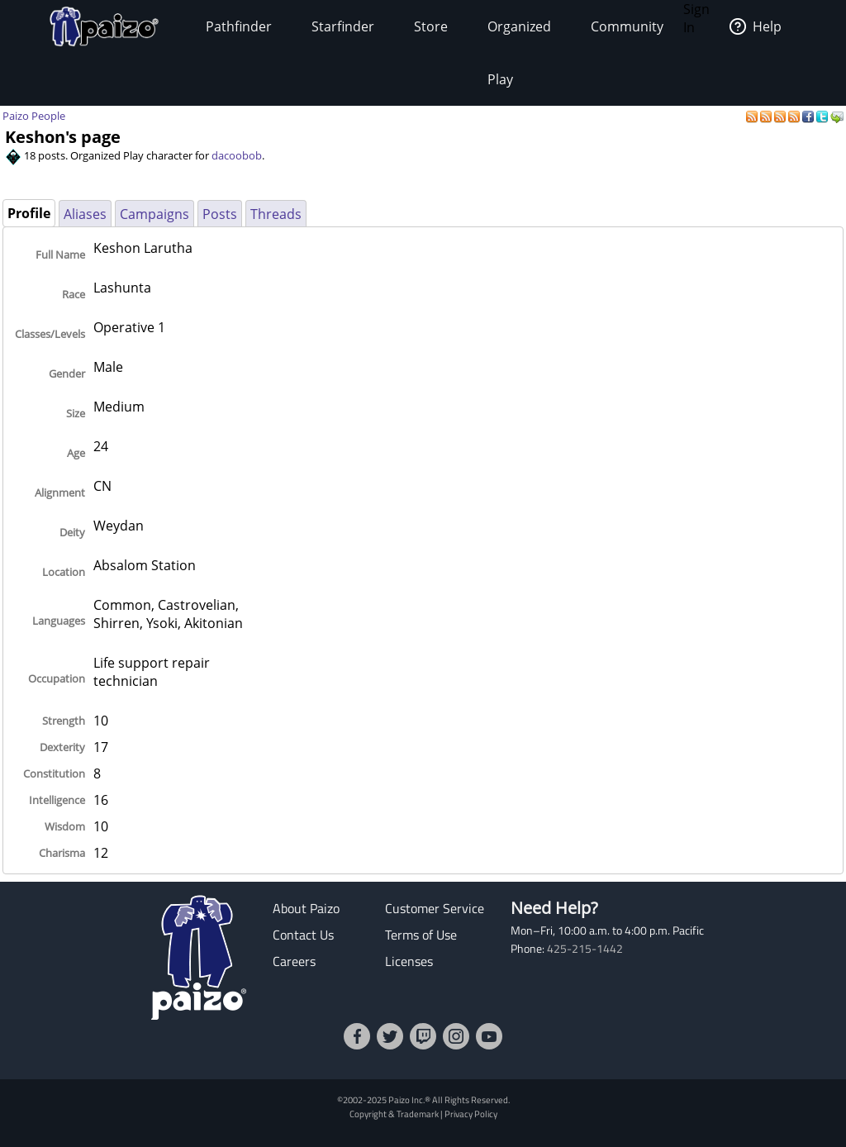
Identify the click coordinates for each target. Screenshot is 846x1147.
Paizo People (33, 115)
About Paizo (306, 908)
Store (431, 26)
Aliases (85, 214)
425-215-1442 (585, 949)
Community (627, 26)
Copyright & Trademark (394, 1114)
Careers (294, 961)
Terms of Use (421, 935)
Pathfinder (239, 26)
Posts (219, 214)
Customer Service (434, 908)
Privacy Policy (470, 1114)
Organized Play (519, 52)
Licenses (409, 961)
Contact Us (303, 935)
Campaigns (154, 214)
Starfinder (342, 26)
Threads (276, 214)
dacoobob (237, 155)
